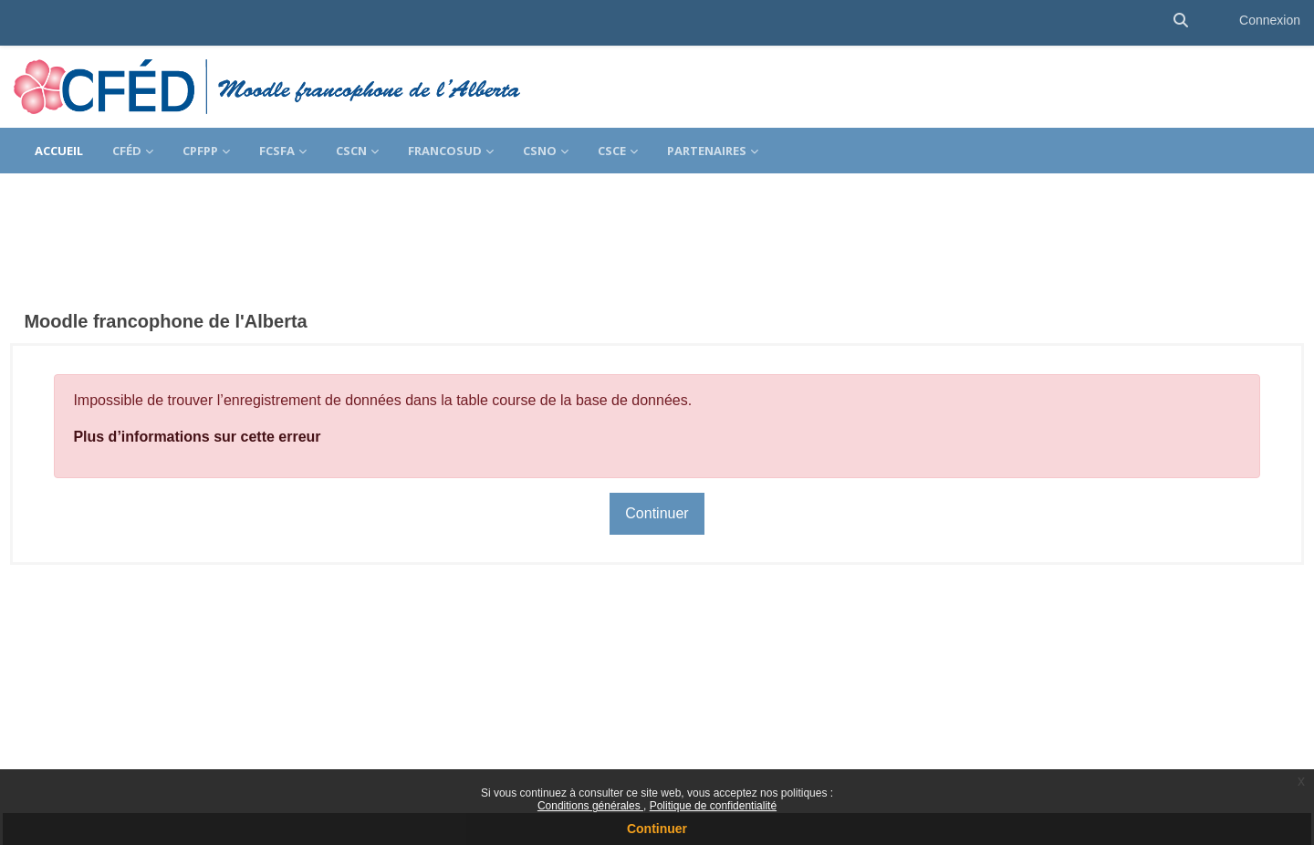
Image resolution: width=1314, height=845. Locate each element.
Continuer (657, 828)
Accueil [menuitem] (59, 150)
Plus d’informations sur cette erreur (237, 385)
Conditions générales (590, 805)
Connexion (1269, 20)
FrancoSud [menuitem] (445, 150)
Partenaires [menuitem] (706, 150)
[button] (1180, 20)
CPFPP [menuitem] (200, 150)
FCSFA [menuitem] (277, 150)
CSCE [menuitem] (612, 150)
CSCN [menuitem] (351, 150)
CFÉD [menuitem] (126, 150)
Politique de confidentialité (713, 805)
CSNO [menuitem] (540, 150)
